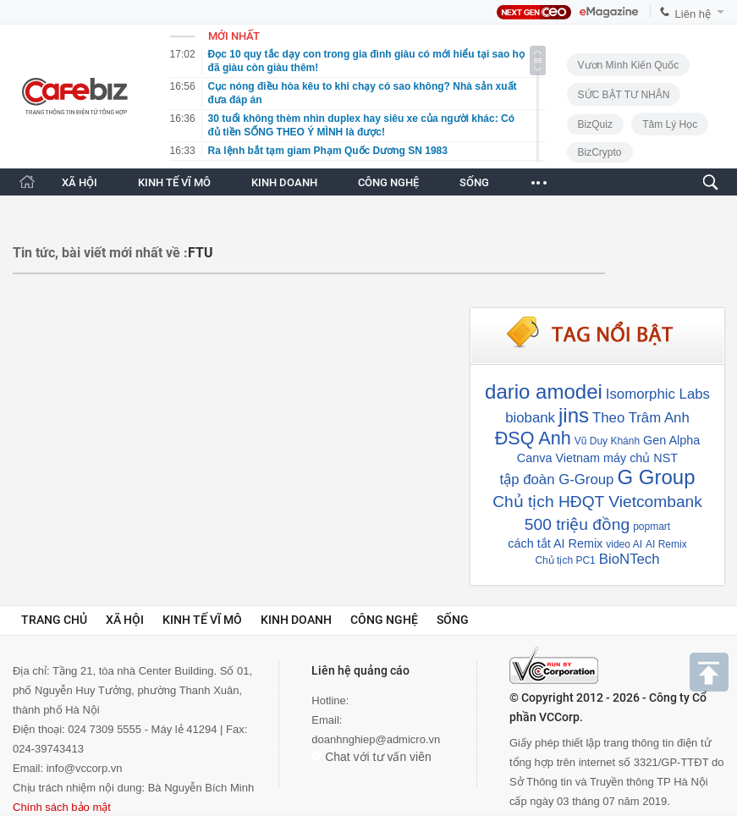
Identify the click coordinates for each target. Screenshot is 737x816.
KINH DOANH (284, 182)
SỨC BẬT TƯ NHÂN (624, 95)
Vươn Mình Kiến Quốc (628, 65)
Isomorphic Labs (658, 394)
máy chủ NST (640, 458)
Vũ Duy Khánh (607, 441)
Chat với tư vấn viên (371, 757)
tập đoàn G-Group (557, 479)
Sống (453, 619)
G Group (656, 477)
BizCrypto (600, 152)
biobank (530, 418)
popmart (651, 526)
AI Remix (666, 544)
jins (573, 415)
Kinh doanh (296, 619)
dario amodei (543, 391)
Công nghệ (384, 619)
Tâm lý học (669, 124)
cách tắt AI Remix (555, 543)
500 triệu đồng (577, 524)
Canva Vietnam (558, 458)
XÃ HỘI (79, 182)
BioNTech (629, 559)
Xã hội (125, 619)
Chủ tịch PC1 (565, 560)
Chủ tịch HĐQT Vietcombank (597, 501)
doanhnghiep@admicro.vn (375, 739)
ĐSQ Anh (533, 438)
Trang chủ (54, 619)
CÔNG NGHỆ (388, 182)
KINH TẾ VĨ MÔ (174, 182)
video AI (624, 544)
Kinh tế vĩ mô (202, 619)
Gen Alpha (671, 440)
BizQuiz (595, 124)
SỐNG (474, 182)
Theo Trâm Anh (641, 418)
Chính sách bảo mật (62, 807)
